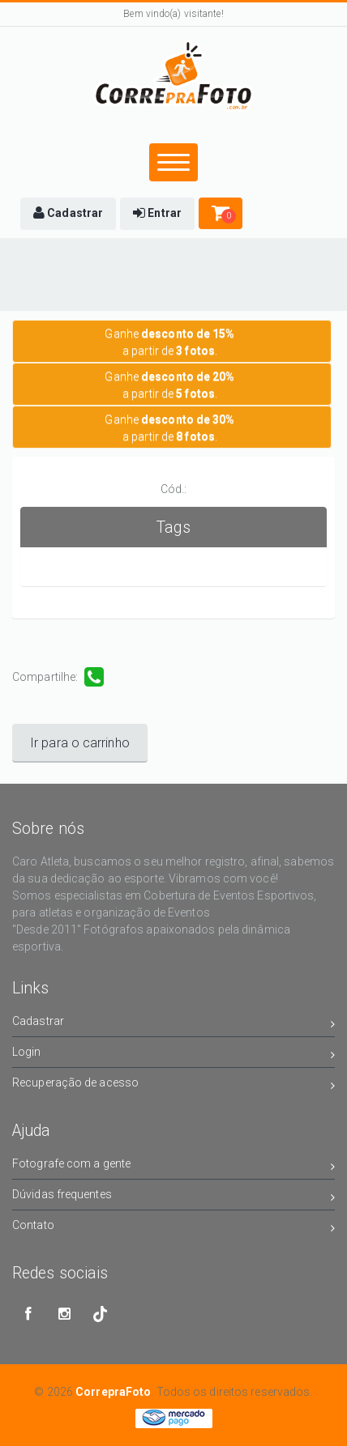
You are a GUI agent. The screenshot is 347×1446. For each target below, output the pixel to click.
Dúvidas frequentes (173, 1197)
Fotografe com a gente (173, 1166)
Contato (173, 1227)
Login (173, 1054)
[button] (68, 214)
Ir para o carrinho (80, 743)
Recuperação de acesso (173, 1085)
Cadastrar (173, 1023)
